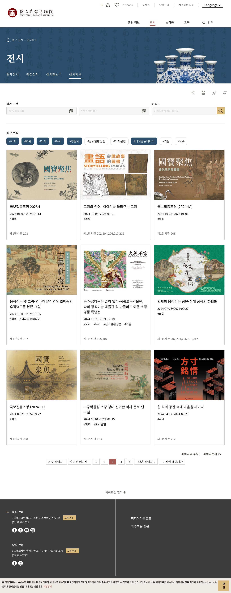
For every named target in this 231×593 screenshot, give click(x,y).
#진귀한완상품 (96, 141)
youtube (26, 530)
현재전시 (12, 74)
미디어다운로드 (141, 518)
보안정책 (47, 586)
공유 (193, 92)
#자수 (181, 141)
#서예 (12, 141)
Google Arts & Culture (32, 530)
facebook (14, 530)
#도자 (42, 141)
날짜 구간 (12, 104)
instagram (20, 530)
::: (102, 5)
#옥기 (57, 141)
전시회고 (32, 40)
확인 (223, 585)
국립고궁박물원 (30, 13)
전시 (20, 40)
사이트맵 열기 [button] (114, 492)
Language (211, 5)
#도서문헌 (119, 141)
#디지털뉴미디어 (144, 141)
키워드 (156, 104)
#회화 (27, 141)
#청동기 (74, 141)
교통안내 (68, 517)
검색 (221, 110)
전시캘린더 (53, 74)
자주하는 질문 (140, 526)
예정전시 (32, 74)
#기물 (166, 141)
